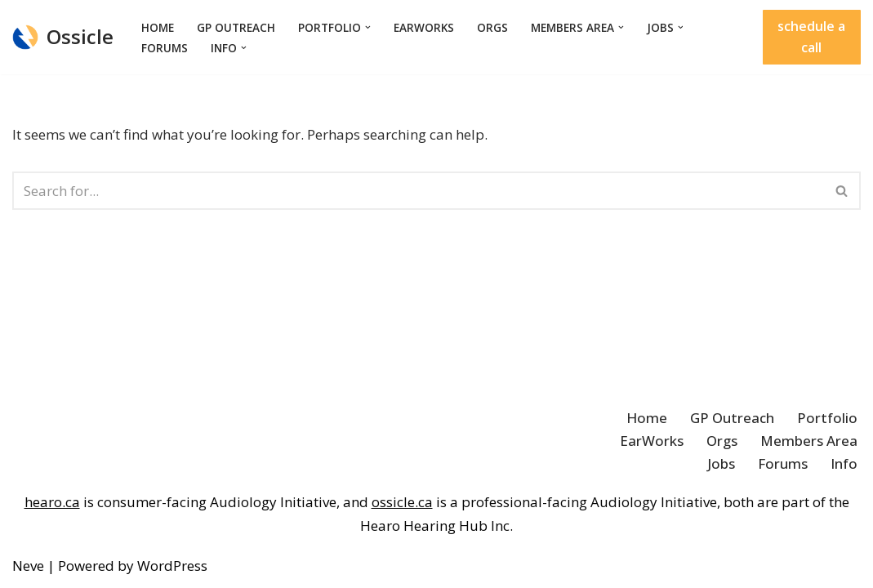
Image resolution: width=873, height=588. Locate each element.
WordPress (172, 565)
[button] (368, 27)
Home (157, 27)
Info (844, 463)
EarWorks (424, 27)
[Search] (418, 191)
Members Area (808, 440)
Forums (164, 48)
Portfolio (827, 417)
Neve (28, 565)
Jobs (721, 463)
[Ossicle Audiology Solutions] (63, 37)
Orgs (492, 27)
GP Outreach (236, 27)
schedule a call (811, 36)
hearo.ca (52, 501)
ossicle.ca (402, 501)
